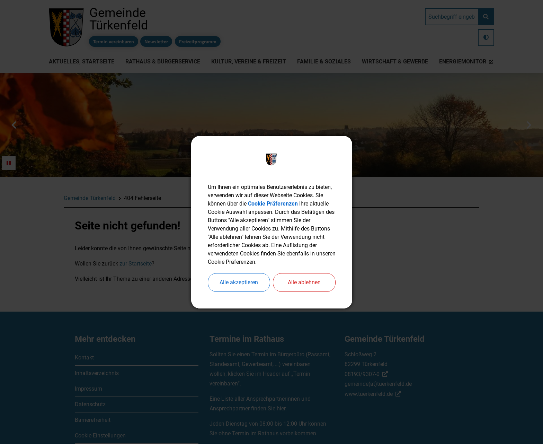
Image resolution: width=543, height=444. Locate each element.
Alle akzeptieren (239, 282)
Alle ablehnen (304, 282)
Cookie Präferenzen (273, 203)
